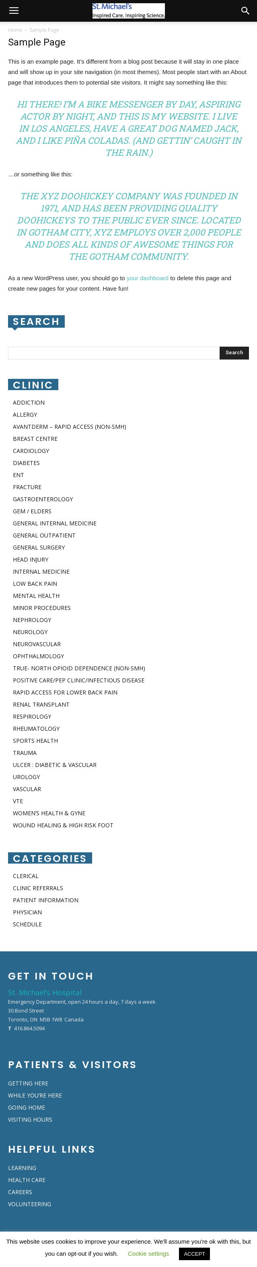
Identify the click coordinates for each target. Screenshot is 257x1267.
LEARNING (22, 1168)
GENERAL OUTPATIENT (44, 535)
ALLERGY (25, 414)
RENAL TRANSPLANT (41, 704)
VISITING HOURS (30, 1119)
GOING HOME (26, 1107)
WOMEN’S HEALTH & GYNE (49, 813)
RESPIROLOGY (32, 716)
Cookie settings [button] (148, 1253)
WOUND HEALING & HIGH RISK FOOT (63, 825)
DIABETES (26, 463)
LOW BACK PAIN (35, 583)
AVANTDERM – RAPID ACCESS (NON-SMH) (69, 426)
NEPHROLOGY (32, 620)
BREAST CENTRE (35, 438)
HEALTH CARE (26, 1180)
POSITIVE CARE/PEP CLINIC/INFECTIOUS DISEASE (78, 680)
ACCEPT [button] (194, 1254)
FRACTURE (27, 487)
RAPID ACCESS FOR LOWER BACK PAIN (65, 692)
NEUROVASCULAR (37, 644)
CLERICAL (26, 876)
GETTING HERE (28, 1083)
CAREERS (20, 1192)
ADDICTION (29, 402)
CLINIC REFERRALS (38, 888)
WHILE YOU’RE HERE (35, 1095)
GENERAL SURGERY (39, 547)
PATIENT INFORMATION (45, 900)
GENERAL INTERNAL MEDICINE (55, 523)
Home (15, 30)
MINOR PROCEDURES (42, 608)
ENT (18, 475)
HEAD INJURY (30, 559)
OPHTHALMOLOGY (38, 656)
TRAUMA (25, 752)
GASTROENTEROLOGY (43, 499)
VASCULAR (27, 789)
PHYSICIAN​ (27, 912)
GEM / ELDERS (32, 511)
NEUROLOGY (30, 632)
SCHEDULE (27, 924)
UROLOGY (26, 777)
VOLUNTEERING (29, 1204)
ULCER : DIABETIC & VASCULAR (55, 765)
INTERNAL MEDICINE (41, 571)
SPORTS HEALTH (35, 740)
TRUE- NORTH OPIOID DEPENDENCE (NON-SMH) (79, 668)
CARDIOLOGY (31, 451)
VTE (18, 801)
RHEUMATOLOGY (36, 728)
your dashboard (148, 278)
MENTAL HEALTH (36, 595)
